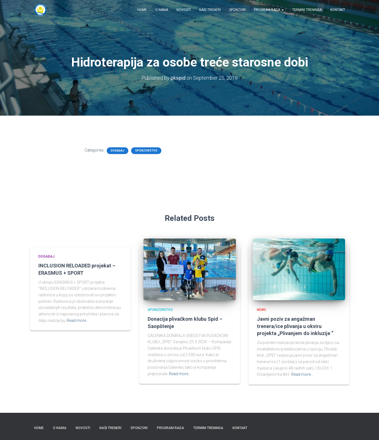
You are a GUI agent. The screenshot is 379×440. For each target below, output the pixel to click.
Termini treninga (307, 10)
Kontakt (337, 10)
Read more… (78, 320)
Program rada (269, 10)
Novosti (183, 10)
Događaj (117, 150)
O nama (161, 10)
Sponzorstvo (146, 150)
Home (142, 10)
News (261, 310)
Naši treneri (210, 10)
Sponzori (237, 10)
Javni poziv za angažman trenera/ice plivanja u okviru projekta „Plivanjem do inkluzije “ (295, 326)
